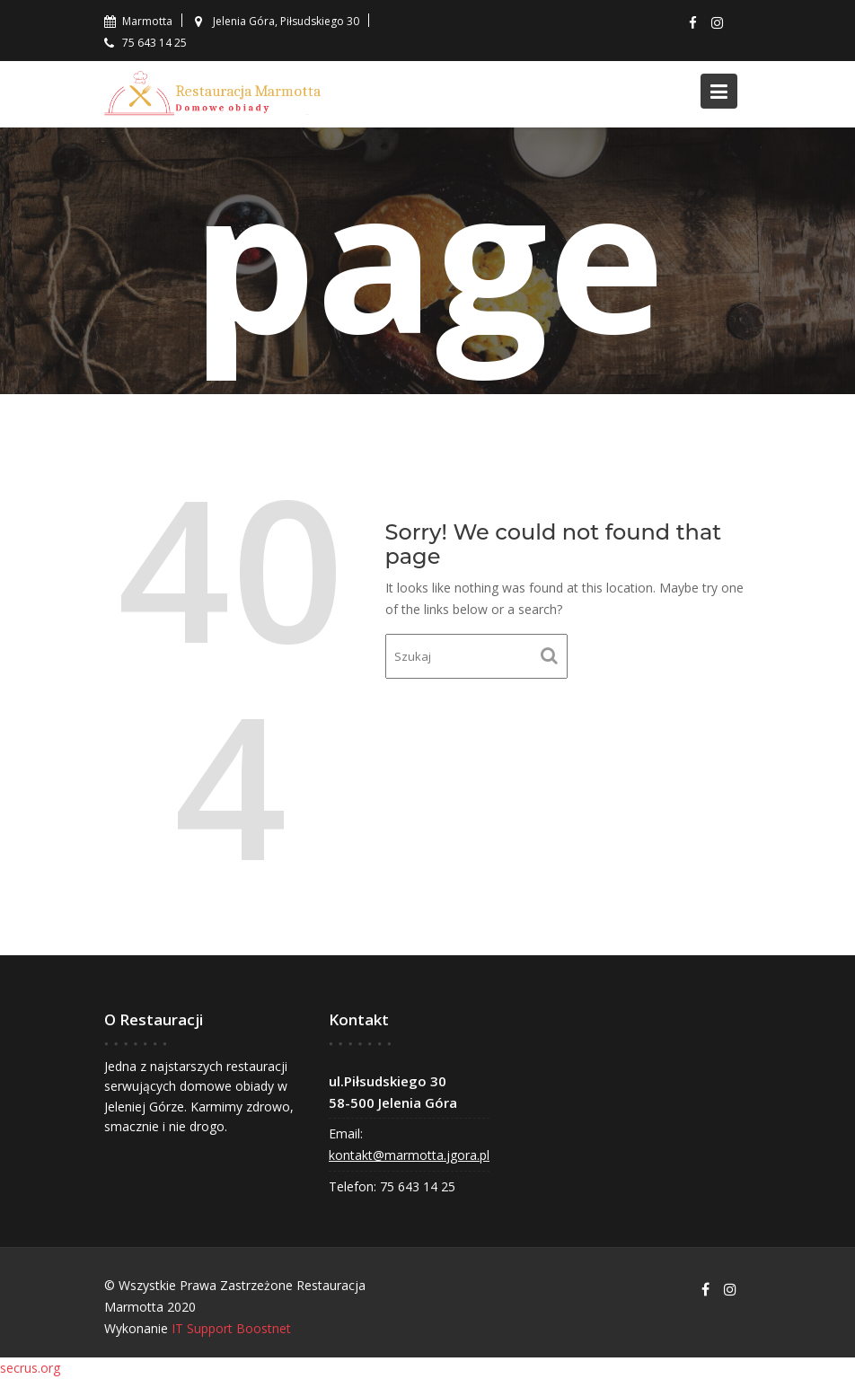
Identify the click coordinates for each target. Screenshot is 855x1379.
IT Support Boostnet (231, 1328)
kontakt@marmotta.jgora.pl (409, 1155)
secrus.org (30, 1367)
